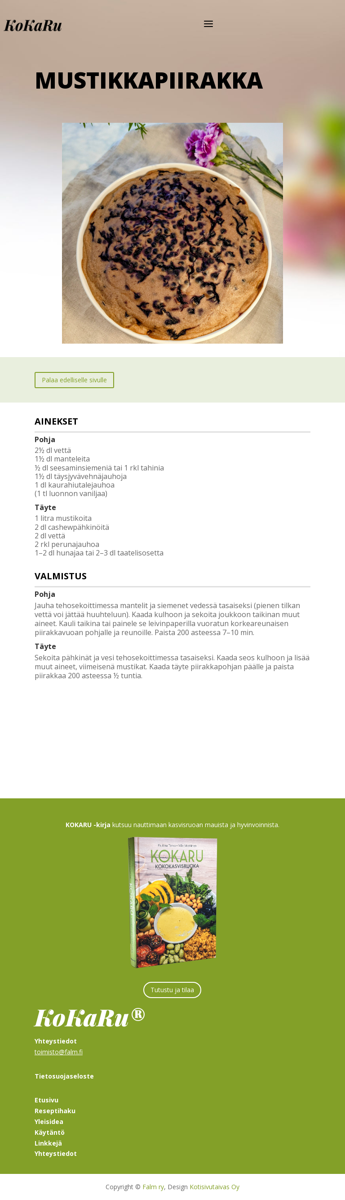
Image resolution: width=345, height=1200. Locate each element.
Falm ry (153, 1186)
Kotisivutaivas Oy (214, 1186)
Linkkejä (48, 1143)
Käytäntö (50, 1132)
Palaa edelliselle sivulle (74, 380)
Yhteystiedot (56, 1153)
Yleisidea (49, 1121)
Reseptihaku (55, 1110)
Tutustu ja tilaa (172, 989)
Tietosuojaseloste (64, 1076)
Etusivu (46, 1100)
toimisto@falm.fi (59, 1052)
